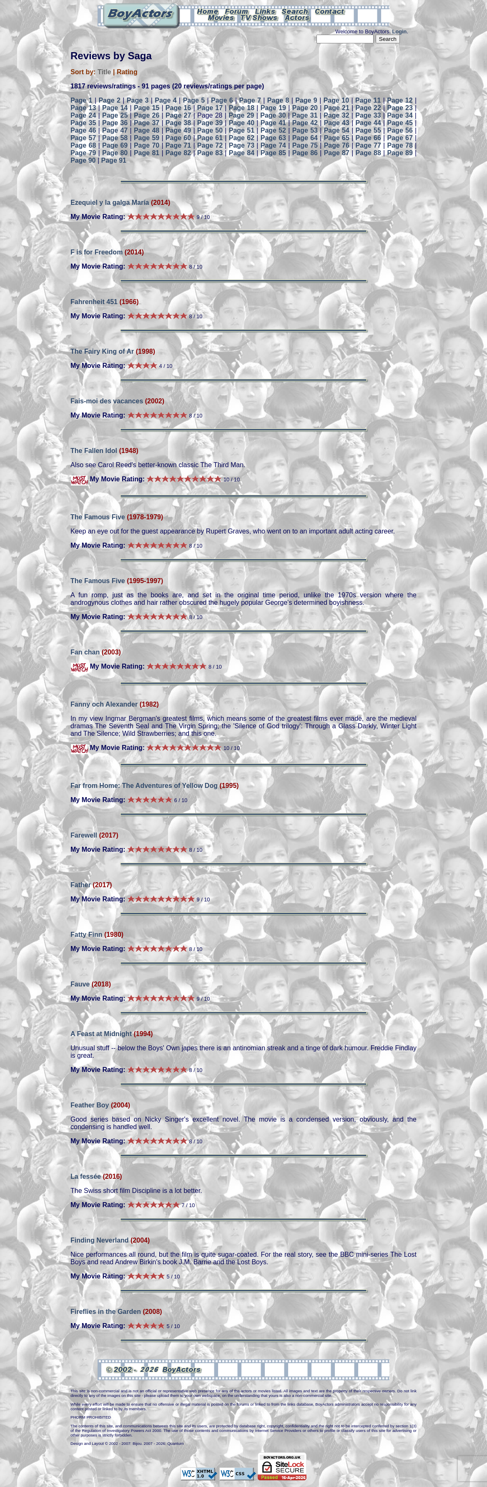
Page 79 (83, 152)
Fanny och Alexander (104, 704)
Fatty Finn (86, 934)
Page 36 (115, 122)
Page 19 (273, 107)
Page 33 (368, 115)
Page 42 (305, 122)
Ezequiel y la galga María (109, 202)
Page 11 (368, 100)
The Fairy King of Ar (102, 351)
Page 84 (241, 152)
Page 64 (305, 137)
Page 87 (336, 152)
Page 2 (109, 100)
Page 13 (83, 107)
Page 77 (368, 145)
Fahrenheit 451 (94, 301)
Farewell (83, 835)
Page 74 (273, 145)
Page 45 (400, 122)
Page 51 (241, 130)
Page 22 (368, 107)
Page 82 (178, 152)
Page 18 (241, 107)
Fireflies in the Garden (106, 1311)
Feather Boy (89, 1105)
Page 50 (210, 130)
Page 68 (83, 145)
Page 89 (400, 152)
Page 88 (368, 152)
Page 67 (400, 137)
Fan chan (85, 652)
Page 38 (178, 122)
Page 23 (400, 107)
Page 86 (305, 152)
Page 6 (222, 100)
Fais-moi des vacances (106, 401)
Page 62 (241, 137)
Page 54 (336, 130)
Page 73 (241, 145)
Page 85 (273, 152)
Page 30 (273, 115)
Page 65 (336, 137)
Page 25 (115, 115)
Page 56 (400, 130)
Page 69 (115, 145)
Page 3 (138, 100)
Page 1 (81, 100)
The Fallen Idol (93, 450)
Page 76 (336, 145)
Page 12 (399, 100)
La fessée (85, 1176)
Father (80, 884)
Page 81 (146, 152)
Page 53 (305, 130)
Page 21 (336, 107)
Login (399, 31)
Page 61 (210, 137)
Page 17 (210, 107)
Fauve (80, 984)
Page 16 (178, 107)
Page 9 (306, 100)
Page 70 (146, 145)
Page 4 (166, 100)
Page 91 (113, 160)
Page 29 (241, 115)
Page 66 (368, 137)
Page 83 (210, 152)
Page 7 (250, 100)
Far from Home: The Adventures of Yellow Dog (144, 785)
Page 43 (336, 122)
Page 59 (146, 137)
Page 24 (83, 115)
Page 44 (368, 122)
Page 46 (83, 130)
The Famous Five (97, 517)
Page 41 (273, 122)
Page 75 (305, 145)
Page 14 (115, 107)
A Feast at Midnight (101, 1033)
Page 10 (336, 100)
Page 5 (194, 100)
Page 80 (115, 152)
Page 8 (278, 100)
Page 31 (304, 115)
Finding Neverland (99, 1240)
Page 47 (115, 130)
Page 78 (400, 145)
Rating (127, 71)
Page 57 (83, 137)
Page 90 (82, 160)
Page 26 (146, 115)
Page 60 (178, 137)
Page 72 (210, 145)
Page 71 (178, 145)
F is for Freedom (96, 252)
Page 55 (368, 130)
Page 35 (83, 122)
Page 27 (178, 115)
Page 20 (305, 107)
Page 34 (399, 115)
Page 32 (336, 115)
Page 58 (115, 137)
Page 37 (146, 122)
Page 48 (146, 130)
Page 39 (210, 122)
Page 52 (273, 130)
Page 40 (241, 122)
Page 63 (273, 137)
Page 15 (146, 107)
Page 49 (178, 130)
